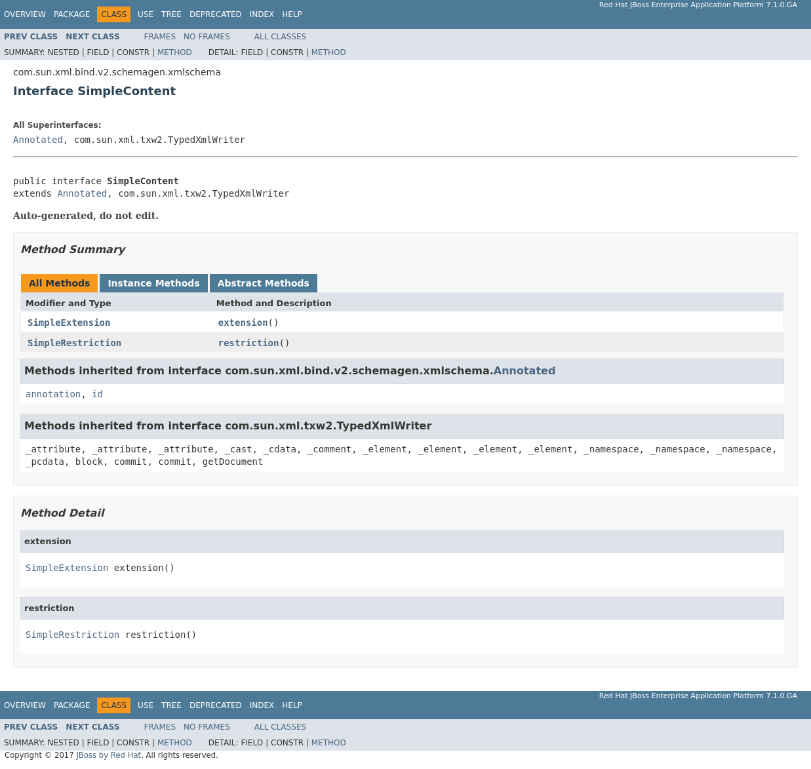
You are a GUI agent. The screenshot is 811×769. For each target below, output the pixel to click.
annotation (53, 394)
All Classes (280, 36)
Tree (171, 14)
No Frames (207, 36)
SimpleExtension (69, 322)
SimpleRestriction (74, 343)
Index (262, 14)
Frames (160, 36)
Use (145, 14)
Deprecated (215, 14)
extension (243, 322)
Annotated (38, 139)
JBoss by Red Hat (108, 755)
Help (292, 14)
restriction (248, 343)
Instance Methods (153, 283)
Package (72, 14)
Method (174, 52)
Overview (25, 14)
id (97, 394)
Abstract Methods (263, 283)
